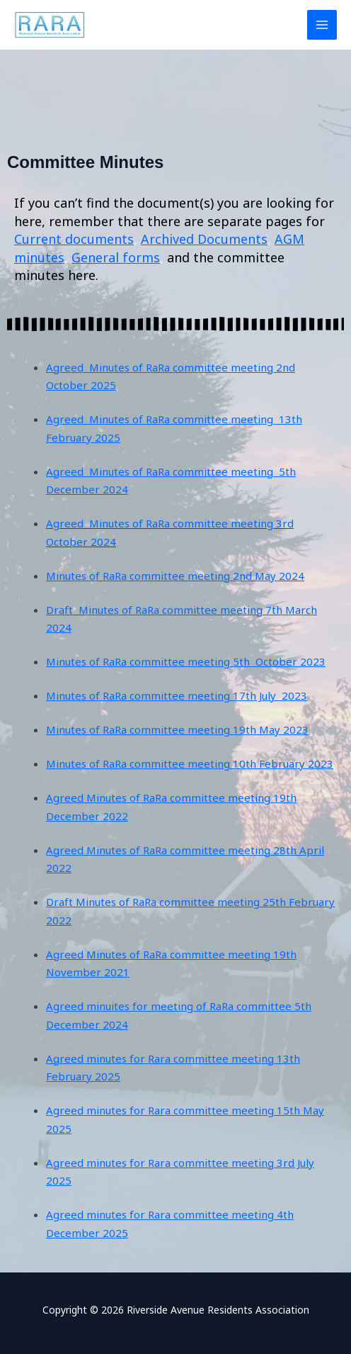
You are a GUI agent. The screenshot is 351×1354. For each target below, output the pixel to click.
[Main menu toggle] (322, 25)
